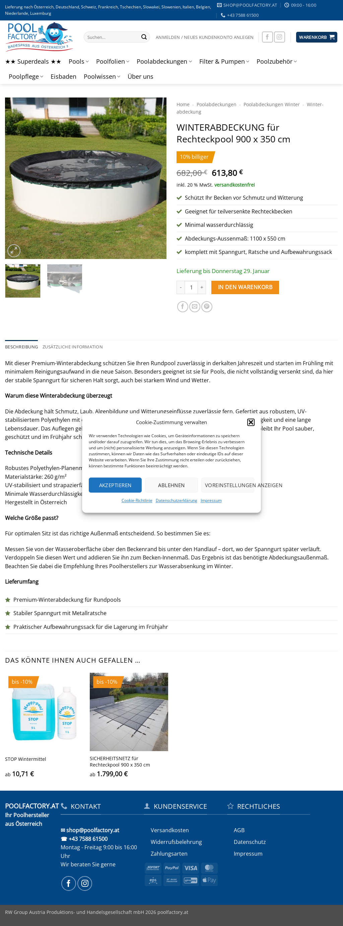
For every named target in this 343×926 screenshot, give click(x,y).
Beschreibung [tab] (21, 347)
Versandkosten (170, 830)
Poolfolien (112, 61)
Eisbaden (63, 76)
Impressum (211, 500)
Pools (79, 61)
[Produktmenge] (191, 287)
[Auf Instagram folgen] (279, 37)
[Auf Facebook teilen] (182, 306)
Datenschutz (250, 842)
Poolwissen (102, 76)
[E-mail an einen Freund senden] (194, 306)
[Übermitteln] (144, 37)
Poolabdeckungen (164, 61)
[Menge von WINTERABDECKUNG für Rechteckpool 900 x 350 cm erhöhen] (202, 287)
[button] (251, 422)
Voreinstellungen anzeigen (229, 485)
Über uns (140, 76)
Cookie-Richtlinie (137, 500)
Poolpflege (26, 76)
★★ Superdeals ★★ (33, 61)
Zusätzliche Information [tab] (73, 347)
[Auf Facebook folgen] (267, 37)
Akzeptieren (115, 485)
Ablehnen (171, 485)
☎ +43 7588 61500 (84, 839)
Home (183, 104)
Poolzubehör (277, 61)
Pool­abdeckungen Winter (272, 104)
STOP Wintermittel (25, 759)
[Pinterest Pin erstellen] (206, 306)
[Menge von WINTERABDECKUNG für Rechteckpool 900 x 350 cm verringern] (181, 287)
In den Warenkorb (245, 287)
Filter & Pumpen (224, 61)
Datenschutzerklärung (176, 500)
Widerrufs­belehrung (176, 842)
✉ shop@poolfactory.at (90, 830)
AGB (239, 830)
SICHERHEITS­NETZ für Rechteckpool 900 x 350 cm (120, 761)
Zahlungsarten (169, 853)
